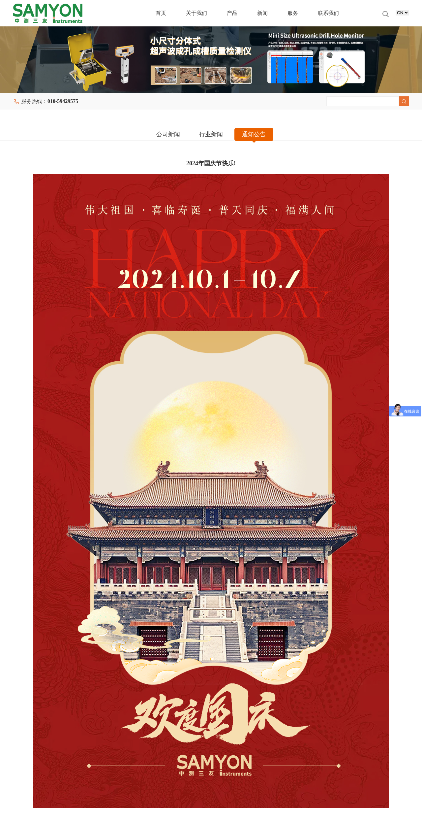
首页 (161, 13)
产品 (232, 13)
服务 (292, 13)
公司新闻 (168, 134)
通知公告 (254, 134)
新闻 (262, 13)
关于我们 (196, 13)
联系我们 (328, 13)
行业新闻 (211, 134)
